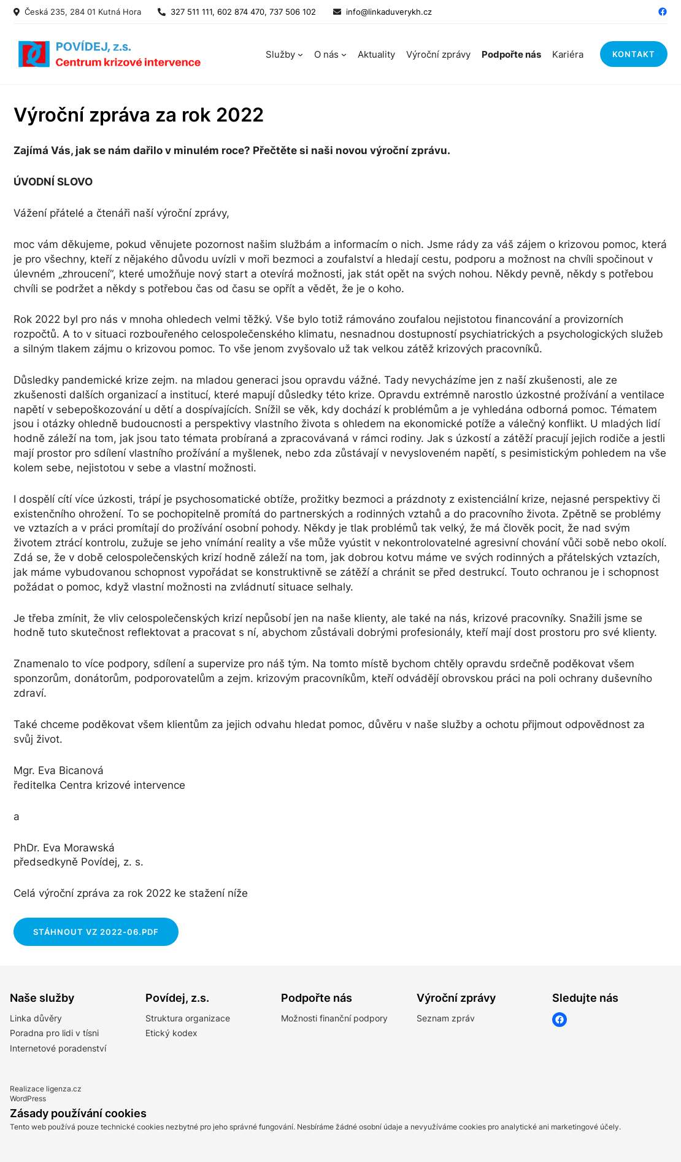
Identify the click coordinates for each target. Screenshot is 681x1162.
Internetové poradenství (58, 1048)
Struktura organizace (187, 1018)
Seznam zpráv (446, 1018)
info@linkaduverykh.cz (389, 12)
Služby (280, 54)
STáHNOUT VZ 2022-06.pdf (96, 932)
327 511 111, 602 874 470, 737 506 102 (241, 12)
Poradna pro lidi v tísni (54, 1033)
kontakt (633, 54)
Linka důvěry (36, 1018)
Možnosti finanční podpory (334, 1018)
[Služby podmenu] (300, 54)
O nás (326, 54)
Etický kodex (171, 1033)
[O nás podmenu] (344, 54)
